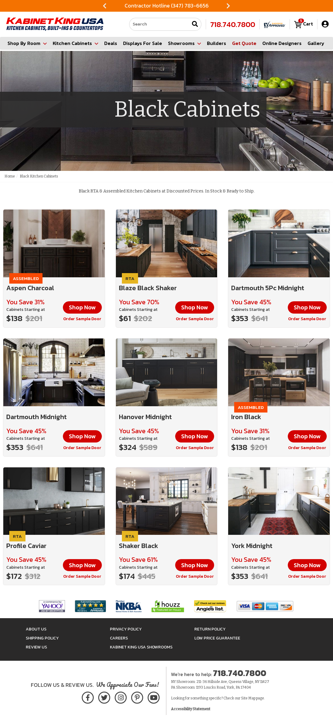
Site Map (248, 698)
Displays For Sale (142, 43)
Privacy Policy (126, 629)
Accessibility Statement (190, 709)
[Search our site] (159, 24)
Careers (119, 638)
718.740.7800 (232, 24)
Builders (216, 43)
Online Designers (282, 43)
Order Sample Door (82, 319)
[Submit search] (195, 24)
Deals (110, 43)
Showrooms (184, 43)
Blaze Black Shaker (148, 288)
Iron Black (246, 417)
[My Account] (325, 24)
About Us (36, 629)
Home (9, 176)
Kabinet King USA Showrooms (141, 647)
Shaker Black (138, 545)
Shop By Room (27, 43)
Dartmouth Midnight (36, 417)
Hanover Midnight (145, 417)
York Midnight (252, 545)
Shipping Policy (42, 638)
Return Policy (209, 629)
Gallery (316, 43)
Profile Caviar (26, 545)
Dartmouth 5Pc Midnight (267, 288)
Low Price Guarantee (217, 638)
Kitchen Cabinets (75, 43)
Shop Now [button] (82, 307)
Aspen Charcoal (30, 288)
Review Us (36, 647)
